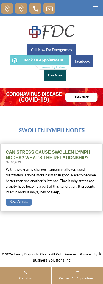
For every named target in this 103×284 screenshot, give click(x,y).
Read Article (18, 201)
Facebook (82, 61)
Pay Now (55, 75)
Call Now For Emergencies (51, 50)
